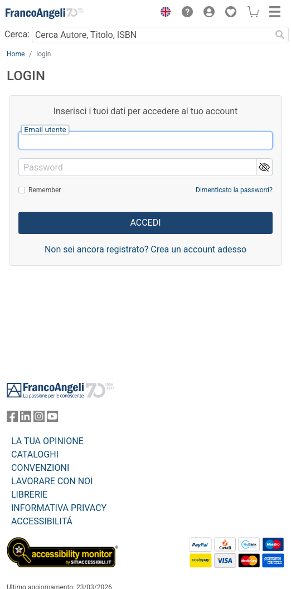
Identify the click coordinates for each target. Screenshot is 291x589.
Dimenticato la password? (234, 190)
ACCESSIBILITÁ (41, 521)
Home (16, 54)
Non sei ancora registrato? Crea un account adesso (145, 249)
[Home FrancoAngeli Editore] (45, 13)
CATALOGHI (35, 454)
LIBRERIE (29, 494)
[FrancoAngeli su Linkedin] (25, 418)
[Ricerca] (280, 34)
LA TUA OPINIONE (47, 441)
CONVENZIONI (40, 468)
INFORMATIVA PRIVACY (58, 508)
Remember (44, 190)
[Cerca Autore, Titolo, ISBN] (151, 34)
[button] (162, 13)
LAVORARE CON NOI (52, 481)
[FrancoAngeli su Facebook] (12, 418)
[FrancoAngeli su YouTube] (52, 418)
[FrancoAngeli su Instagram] (39, 418)
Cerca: (17, 34)
